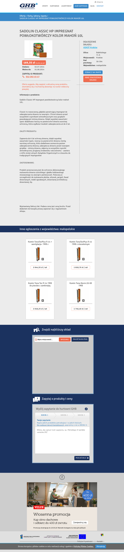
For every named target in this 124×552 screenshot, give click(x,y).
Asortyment (66, 6)
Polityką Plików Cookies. (84, 546)
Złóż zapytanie (81, 6)
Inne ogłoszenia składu (93, 78)
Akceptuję (101, 546)
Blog (92, 6)
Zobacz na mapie (93, 72)
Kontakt (100, 6)
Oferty (45, 6)
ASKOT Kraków (90, 47)
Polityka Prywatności (85, 541)
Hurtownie (54, 6)
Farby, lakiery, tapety (37, 16)
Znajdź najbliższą (80, 339)
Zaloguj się (100, 2)
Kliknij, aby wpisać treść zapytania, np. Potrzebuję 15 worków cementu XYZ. (62, 440)
